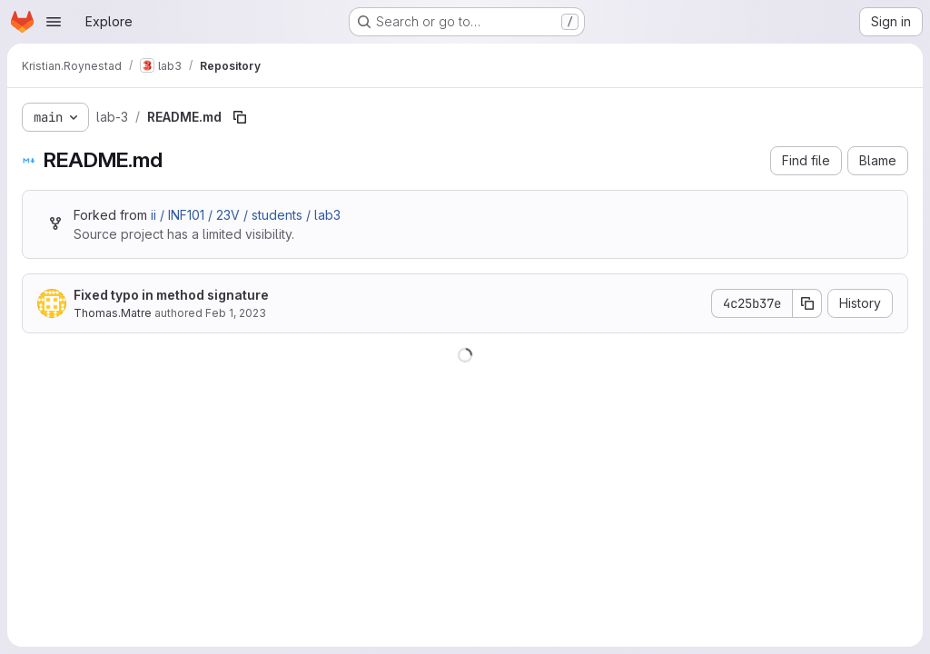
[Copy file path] (239, 117)
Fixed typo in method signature (171, 294)
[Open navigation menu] (53, 21)
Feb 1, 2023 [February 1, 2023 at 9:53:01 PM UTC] (235, 313)
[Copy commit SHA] (807, 303)
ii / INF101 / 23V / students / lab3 (246, 215)
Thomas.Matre (113, 313)
